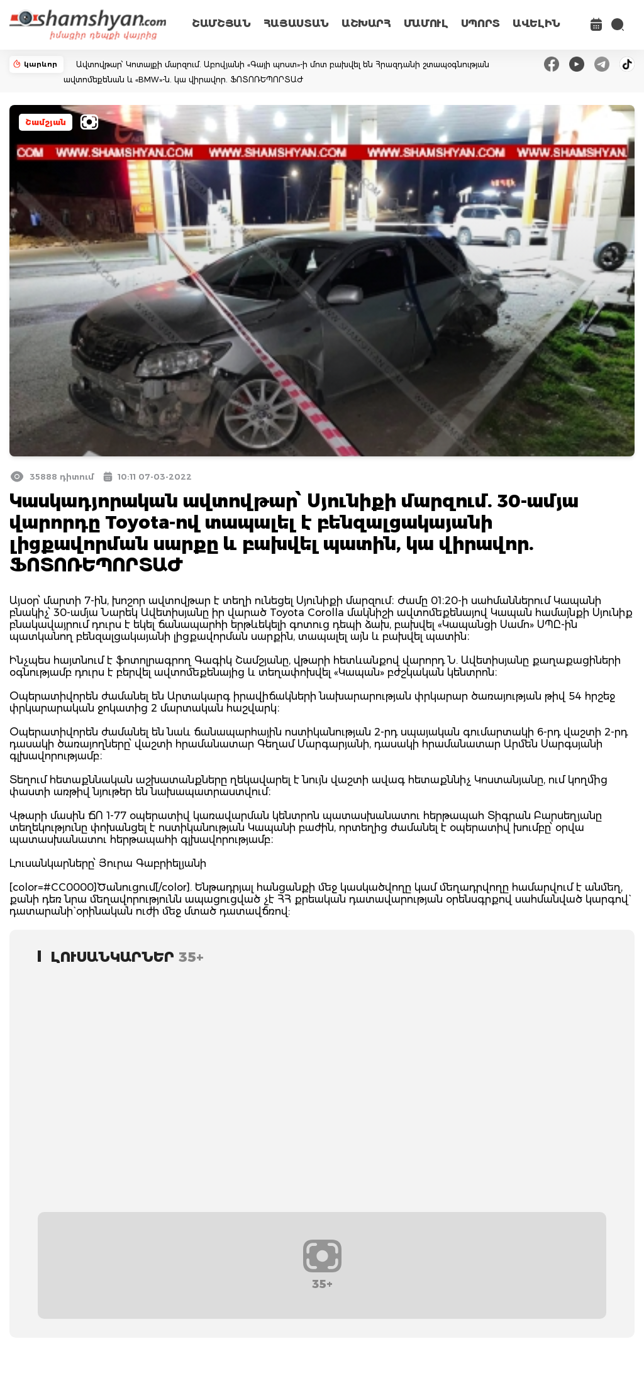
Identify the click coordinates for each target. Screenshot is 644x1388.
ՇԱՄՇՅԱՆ (221, 24)
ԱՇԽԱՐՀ (366, 24)
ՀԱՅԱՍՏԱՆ (296, 24)
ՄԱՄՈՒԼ (426, 24)
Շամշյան (45, 122)
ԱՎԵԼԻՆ (536, 24)
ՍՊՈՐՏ (480, 24)
